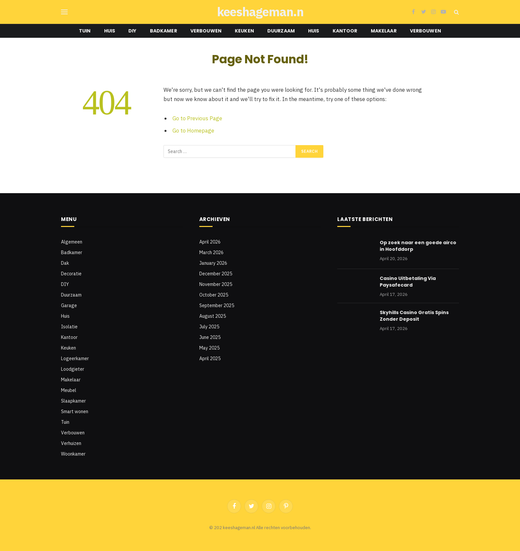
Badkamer (163, 31)
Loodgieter (72, 369)
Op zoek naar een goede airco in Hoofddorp (418, 245)
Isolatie (69, 327)
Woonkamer (73, 454)
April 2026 (210, 242)
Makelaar (384, 31)
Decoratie (71, 274)
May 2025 (209, 348)
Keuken (244, 31)
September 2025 (216, 305)
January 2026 (213, 263)
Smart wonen (74, 411)
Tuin (85, 31)
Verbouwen (206, 31)
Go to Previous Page (197, 118)
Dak (65, 263)
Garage (69, 305)
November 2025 (215, 284)
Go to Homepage (193, 130)
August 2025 (212, 316)
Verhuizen (71, 443)
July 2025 (209, 327)
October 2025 (213, 295)
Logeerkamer (75, 358)
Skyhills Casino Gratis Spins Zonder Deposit (414, 315)
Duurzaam (281, 31)
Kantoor (345, 31)
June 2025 (210, 337)
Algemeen (71, 242)
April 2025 (210, 358)
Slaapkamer (73, 401)
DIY (132, 31)
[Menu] (64, 12)
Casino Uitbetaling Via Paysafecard (408, 281)
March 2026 (211, 252)
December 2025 (215, 274)
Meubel (68, 390)
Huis (109, 31)
